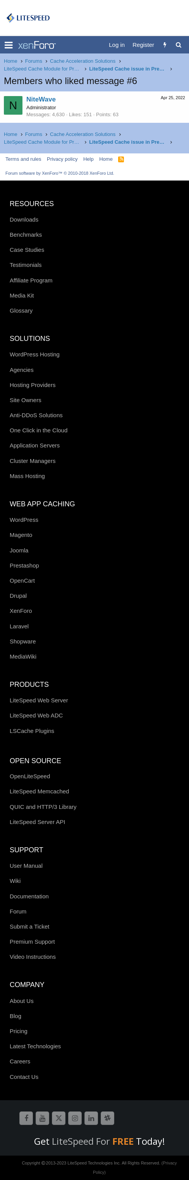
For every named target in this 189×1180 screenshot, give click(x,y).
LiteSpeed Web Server (39, 700)
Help (88, 159)
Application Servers (35, 445)
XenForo (21, 610)
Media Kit (22, 295)
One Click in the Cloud (38, 430)
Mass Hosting (27, 476)
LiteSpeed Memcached (39, 791)
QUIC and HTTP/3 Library (43, 806)
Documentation (29, 896)
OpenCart (22, 580)
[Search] (178, 45)
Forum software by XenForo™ (59, 173)
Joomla (19, 550)
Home (106, 159)
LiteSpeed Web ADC (36, 715)
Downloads (24, 219)
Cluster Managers (32, 461)
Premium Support (32, 941)
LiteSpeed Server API (37, 822)
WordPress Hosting (35, 354)
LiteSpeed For (94, 1141)
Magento (21, 535)
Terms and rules (23, 159)
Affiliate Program (31, 280)
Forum (18, 911)
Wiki (15, 880)
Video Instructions (33, 956)
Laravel (19, 626)
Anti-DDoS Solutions (36, 415)
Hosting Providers (32, 385)
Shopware (23, 641)
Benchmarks (26, 234)
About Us (22, 1001)
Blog (15, 1016)
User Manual (26, 865)
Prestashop (24, 565)
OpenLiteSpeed (30, 776)
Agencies (22, 369)
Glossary (21, 310)
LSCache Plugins (32, 731)
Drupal (18, 595)
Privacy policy (62, 159)
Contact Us (24, 1076)
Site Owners (25, 400)
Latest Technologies (35, 1046)
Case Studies (27, 249)
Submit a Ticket (30, 926)
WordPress (24, 519)
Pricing (18, 1031)
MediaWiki (23, 656)
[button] (9, 45)
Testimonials (26, 264)
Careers (20, 1061)
